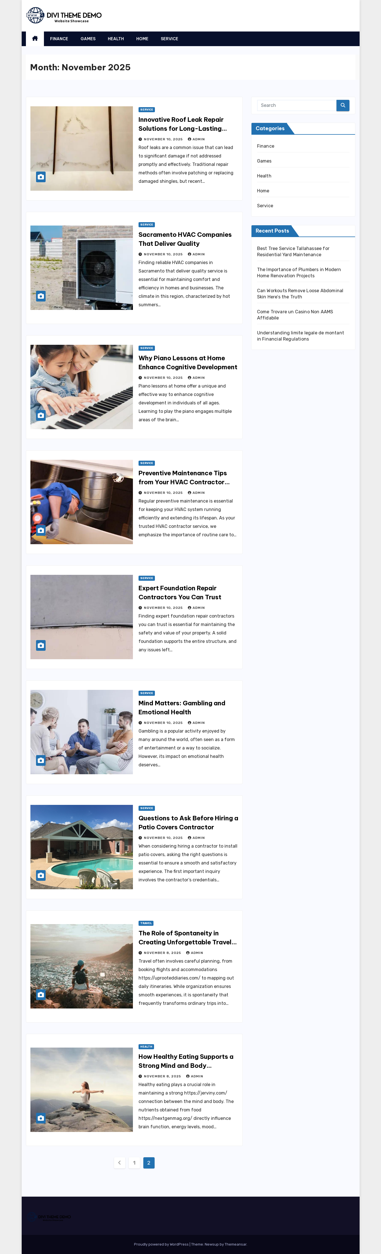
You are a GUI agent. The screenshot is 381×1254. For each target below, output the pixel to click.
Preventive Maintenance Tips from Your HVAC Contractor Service (183, 482)
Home (142, 38)
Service (169, 38)
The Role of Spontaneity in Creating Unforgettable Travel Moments (185, 942)
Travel (146, 923)
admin (196, 139)
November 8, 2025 (163, 953)
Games (88, 38)
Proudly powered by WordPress (162, 1244)
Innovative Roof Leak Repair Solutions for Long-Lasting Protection (181, 128)
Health (116, 38)
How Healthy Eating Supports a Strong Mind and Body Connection (186, 1066)
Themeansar (235, 1244)
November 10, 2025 (164, 139)
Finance (59, 38)
